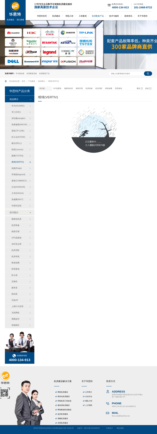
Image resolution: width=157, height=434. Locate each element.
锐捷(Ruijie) (17, 168)
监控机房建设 (63, 414)
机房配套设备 (32, 73)
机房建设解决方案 (63, 381)
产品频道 (32, 81)
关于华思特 (142, 16)
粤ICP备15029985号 (92, 428)
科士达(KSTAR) (18, 137)
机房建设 (56, 16)
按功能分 (14, 212)
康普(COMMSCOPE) (20, 181)
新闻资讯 (128, 16)
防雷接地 (118, 88)
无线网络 (15, 313)
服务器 (14, 288)
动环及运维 (16, 244)
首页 (24, 81)
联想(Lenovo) (17, 149)
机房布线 (15, 256)
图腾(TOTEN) (17, 156)
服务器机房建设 (64, 405)
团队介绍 (88, 401)
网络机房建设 (63, 392)
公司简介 (88, 392)
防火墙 (14, 275)
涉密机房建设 (63, 423)
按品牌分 (42, 81)
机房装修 (89, 88)
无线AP (15, 300)
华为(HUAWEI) (18, 106)
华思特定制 (16, 206)
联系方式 (110, 381)
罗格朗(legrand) (18, 174)
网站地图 (120, 428)
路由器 (14, 294)
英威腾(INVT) (17, 199)
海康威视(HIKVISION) (20, 124)
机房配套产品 (98, 16)
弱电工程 (69, 16)
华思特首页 (42, 16)
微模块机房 (68, 88)
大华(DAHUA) (18, 193)
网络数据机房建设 (64, 410)
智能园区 (15, 325)
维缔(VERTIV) (53, 81)
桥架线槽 (108, 88)
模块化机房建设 (64, 396)
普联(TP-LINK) (18, 131)
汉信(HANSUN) (18, 187)
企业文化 (88, 396)
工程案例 (83, 16)
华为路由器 (20, 73)
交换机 (14, 281)
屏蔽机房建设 (63, 418)
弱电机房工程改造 (64, 401)
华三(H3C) (16, 112)
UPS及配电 (57, 88)
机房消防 (98, 88)
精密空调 (79, 88)
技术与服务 (114, 16)
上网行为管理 (17, 306)
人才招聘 (88, 405)
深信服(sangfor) (18, 118)
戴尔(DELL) (17, 143)
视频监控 (15, 319)
